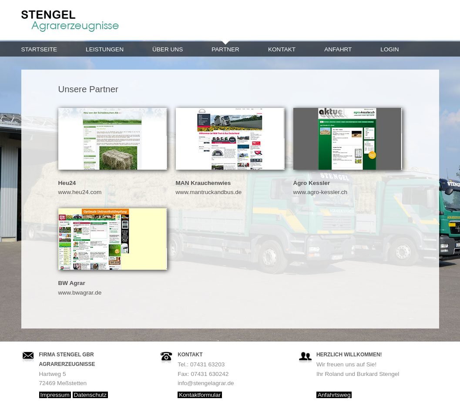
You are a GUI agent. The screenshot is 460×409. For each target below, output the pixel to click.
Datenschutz (90, 395)
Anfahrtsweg (334, 395)
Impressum (55, 395)
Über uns (167, 49)
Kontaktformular (200, 395)
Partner (225, 49)
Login (389, 49)
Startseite (39, 49)
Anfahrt (338, 49)
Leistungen (105, 49)
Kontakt (281, 49)
